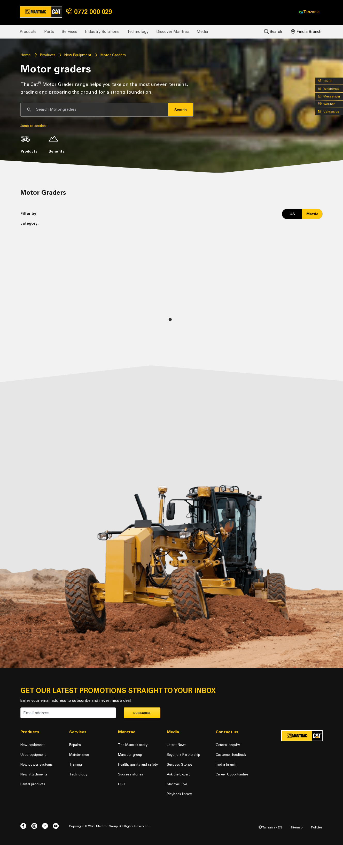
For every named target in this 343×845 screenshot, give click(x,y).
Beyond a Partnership (183, 755)
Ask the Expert (178, 774)
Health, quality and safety (138, 764)
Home (25, 55)
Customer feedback (231, 755)
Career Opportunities (232, 774)
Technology (138, 31)
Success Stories (179, 764)
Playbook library (179, 794)
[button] (309, 12)
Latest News (176, 745)
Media (202, 31)
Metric (312, 214)
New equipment (32, 745)
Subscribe (142, 713)
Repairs (75, 745)
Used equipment (33, 755)
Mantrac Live (177, 784)
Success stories (130, 774)
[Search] (94, 109)
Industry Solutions (102, 31)
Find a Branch (306, 31)
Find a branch (226, 764)
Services (69, 31)
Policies (317, 827)
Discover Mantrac (172, 31)
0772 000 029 (89, 12)
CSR (121, 784)
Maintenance (79, 755)
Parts (49, 31)
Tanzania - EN (270, 827)
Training (75, 764)
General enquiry (228, 745)
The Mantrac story (132, 745)
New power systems (36, 764)
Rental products (32, 784)
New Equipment (77, 55)
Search (273, 31)
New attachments (34, 774)
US (292, 214)
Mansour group (130, 755)
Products (28, 31)
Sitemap (296, 827)
